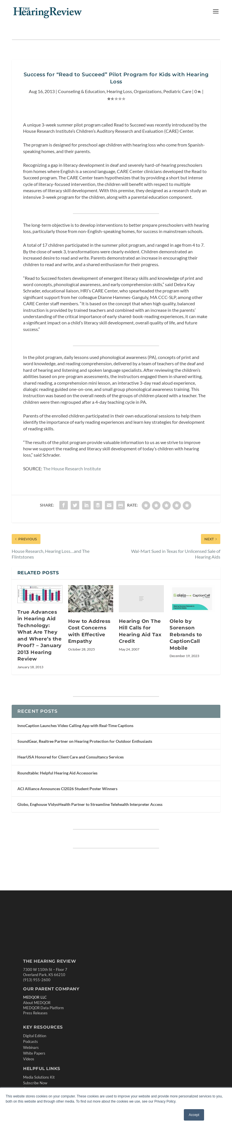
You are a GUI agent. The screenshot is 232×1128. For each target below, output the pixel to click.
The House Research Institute (72, 468)
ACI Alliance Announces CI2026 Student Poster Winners (67, 788)
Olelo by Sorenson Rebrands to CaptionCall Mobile (186, 634)
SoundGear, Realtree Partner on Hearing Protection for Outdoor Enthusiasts (84, 741)
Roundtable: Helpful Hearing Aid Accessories (57, 772)
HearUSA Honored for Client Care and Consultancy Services (70, 756)
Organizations (148, 91)
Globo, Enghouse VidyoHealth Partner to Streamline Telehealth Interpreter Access (89, 804)
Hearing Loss (119, 91)
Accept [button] (194, 1115)
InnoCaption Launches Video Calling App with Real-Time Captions (75, 725)
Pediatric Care (177, 91)
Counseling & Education (81, 91)
